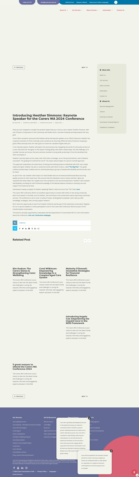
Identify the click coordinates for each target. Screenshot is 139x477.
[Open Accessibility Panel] (134, 472)
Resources (47, 428)
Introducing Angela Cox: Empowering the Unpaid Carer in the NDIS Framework (77, 320)
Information (107, 10)
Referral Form (70, 2)
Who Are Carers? (48, 422)
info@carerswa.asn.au (48, 2)
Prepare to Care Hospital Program (22, 443)
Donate (89, 434)
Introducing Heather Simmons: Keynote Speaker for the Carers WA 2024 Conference (48, 117)
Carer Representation (19, 440)
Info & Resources (50, 417)
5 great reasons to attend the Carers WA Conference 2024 (25, 366)
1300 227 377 (27, 2)
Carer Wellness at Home (19, 452)
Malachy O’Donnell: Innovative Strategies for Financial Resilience (78, 272)
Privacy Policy (41, 471)
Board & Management (107, 106)
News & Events (92, 10)
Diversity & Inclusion (106, 117)
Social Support (17, 431)
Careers (102, 112)
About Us (63, 10)
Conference (26, 122)
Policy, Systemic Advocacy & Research (23, 455)
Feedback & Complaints (107, 127)
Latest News (33, 122)
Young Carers (16, 446)
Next (84, 67)
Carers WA (17, 122)
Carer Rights (47, 425)
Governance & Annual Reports (109, 122)
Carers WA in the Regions (20, 428)
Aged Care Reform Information (52, 431)
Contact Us (120, 10)
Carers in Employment (19, 434)
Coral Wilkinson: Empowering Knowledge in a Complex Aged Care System (50, 273)
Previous (19, 67)
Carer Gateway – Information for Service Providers (27, 425)
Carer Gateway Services (19, 422)
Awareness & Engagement (51, 437)
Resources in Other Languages (99, 2)
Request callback (82, 2)
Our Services (76, 10)
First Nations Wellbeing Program (21, 437)
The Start (19, 474)
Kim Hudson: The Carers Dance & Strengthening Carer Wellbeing (24, 272)
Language (52, 471)
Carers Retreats (17, 449)
